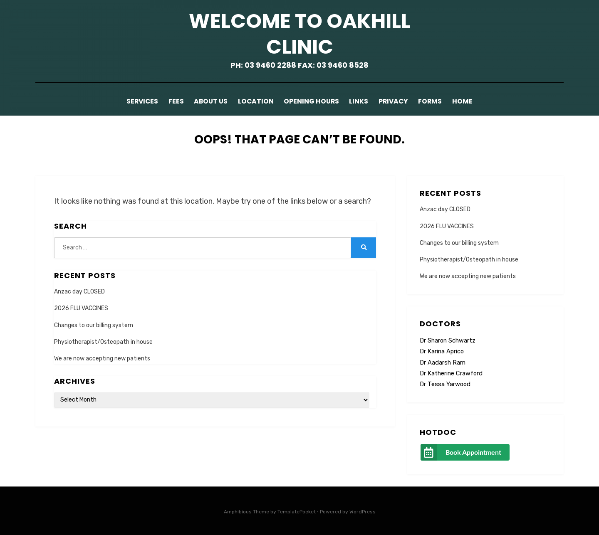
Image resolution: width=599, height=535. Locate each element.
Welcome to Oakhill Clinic (300, 34)
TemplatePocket (296, 511)
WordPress (362, 511)
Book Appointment (473, 452)
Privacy (399, 101)
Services (131, 101)
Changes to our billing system (93, 324)
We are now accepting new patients (102, 358)
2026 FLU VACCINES (81, 307)
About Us (205, 101)
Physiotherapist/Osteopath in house (103, 341)
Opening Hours (311, 101)
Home (474, 101)
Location (253, 101)
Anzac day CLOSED (79, 291)
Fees (168, 101)
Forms (439, 101)
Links (361, 101)
